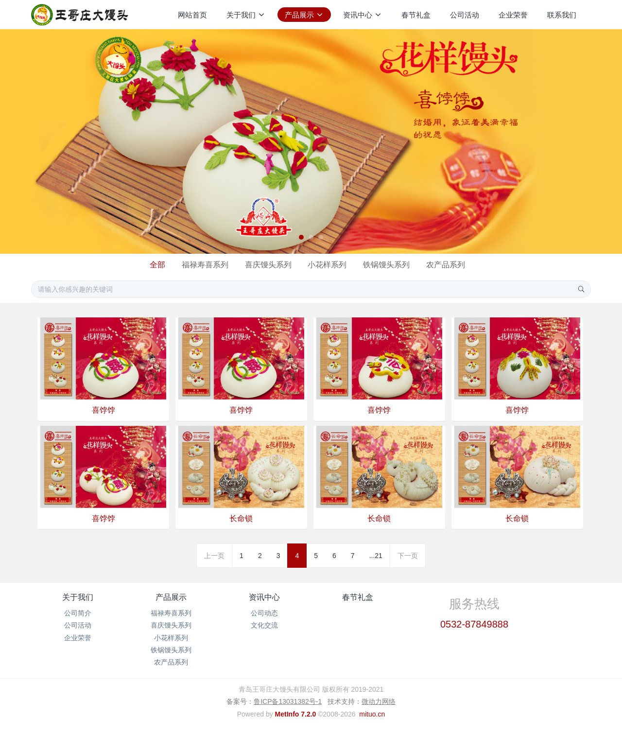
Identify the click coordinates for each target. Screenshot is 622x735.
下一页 (407, 556)
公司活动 (77, 625)
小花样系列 (327, 265)
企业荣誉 (77, 638)
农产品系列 (445, 265)
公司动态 (264, 613)
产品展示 (171, 597)
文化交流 (264, 625)
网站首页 (192, 15)
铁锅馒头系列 (386, 265)
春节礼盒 (357, 597)
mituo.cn (372, 714)
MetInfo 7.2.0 (295, 714)
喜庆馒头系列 (268, 265)
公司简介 (77, 613)
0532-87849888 (474, 624)
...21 (375, 556)
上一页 (214, 556)
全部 (157, 265)
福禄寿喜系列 (205, 265)
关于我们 (77, 597)
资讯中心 (264, 597)
